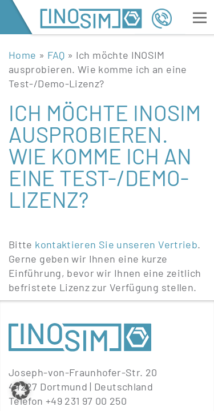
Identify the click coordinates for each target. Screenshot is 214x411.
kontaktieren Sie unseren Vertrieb (116, 244)
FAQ (56, 55)
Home (22, 55)
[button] (20, 390)
